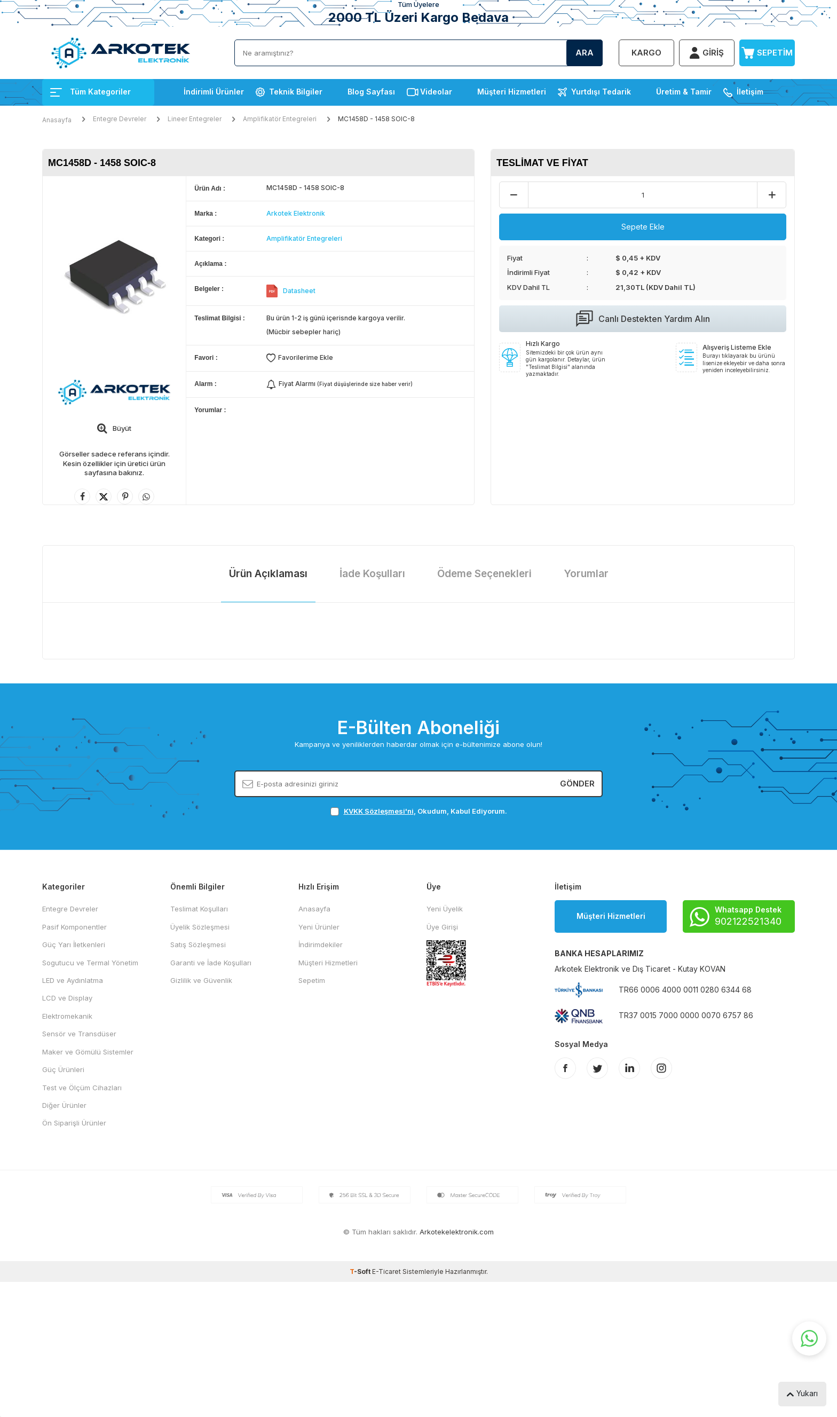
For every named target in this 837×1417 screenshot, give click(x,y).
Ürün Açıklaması (268, 574)
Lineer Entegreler (195, 119)
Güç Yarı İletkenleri (73, 944)
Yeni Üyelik (445, 908)
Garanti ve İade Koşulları (210, 962)
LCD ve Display (67, 998)
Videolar (436, 91)
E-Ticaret (386, 1272)
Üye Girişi (442, 927)
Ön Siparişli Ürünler (74, 1123)
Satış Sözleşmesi (198, 944)
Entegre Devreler (119, 119)
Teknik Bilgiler (295, 91)
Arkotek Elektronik (295, 213)
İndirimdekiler (320, 944)
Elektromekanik (67, 1016)
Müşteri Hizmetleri (511, 91)
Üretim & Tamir (684, 91)
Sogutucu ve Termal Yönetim (90, 962)
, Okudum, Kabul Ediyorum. (418, 811)
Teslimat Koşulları (199, 908)
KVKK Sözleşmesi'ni (379, 811)
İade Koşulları (372, 574)
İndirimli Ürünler (214, 91)
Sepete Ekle (643, 226)
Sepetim (311, 980)
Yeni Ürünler (318, 927)
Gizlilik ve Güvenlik (201, 980)
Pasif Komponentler (74, 927)
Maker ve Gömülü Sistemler (87, 1052)
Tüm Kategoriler (90, 91)
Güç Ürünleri (63, 1069)
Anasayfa (57, 120)
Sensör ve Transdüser (79, 1033)
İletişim (750, 91)
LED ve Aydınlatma (72, 980)
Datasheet (299, 291)
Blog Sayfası (371, 91)
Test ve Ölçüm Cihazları (82, 1087)
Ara (584, 53)
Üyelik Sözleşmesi (200, 927)
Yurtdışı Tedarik (601, 91)
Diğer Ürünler (64, 1105)
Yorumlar (586, 574)
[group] (114, 271)
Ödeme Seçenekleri (484, 574)
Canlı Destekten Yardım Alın (643, 318)
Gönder (577, 783)
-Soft (361, 1272)
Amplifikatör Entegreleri (280, 119)
